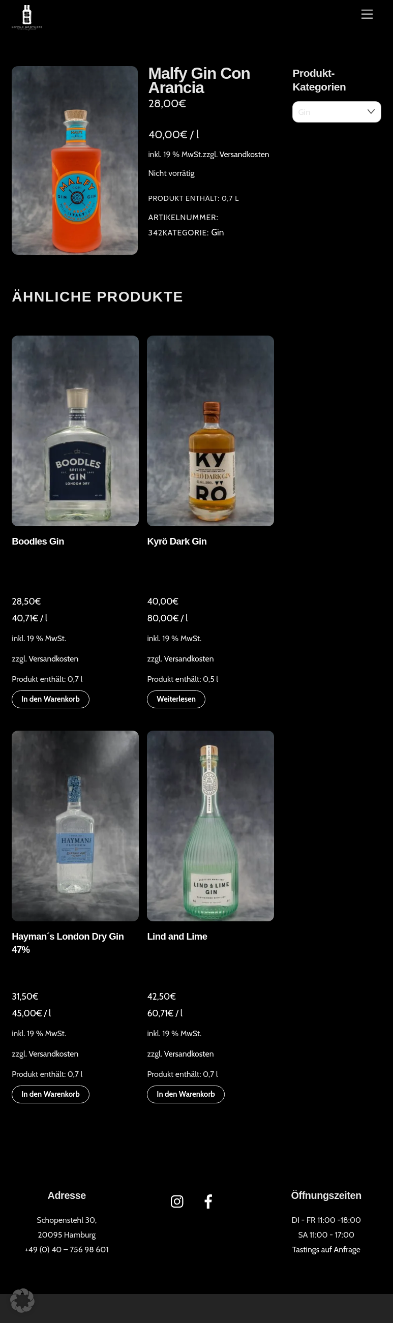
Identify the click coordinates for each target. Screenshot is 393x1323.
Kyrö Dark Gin (176, 541)
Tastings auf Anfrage (326, 1249)
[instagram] (180, 1201)
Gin (217, 232)
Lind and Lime (177, 936)
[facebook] (210, 1201)
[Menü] (367, 14)
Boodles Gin (38, 541)
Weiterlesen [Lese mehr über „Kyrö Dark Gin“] (176, 699)
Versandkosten (244, 154)
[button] (22, 1300)
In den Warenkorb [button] (50, 699)
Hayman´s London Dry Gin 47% (68, 943)
